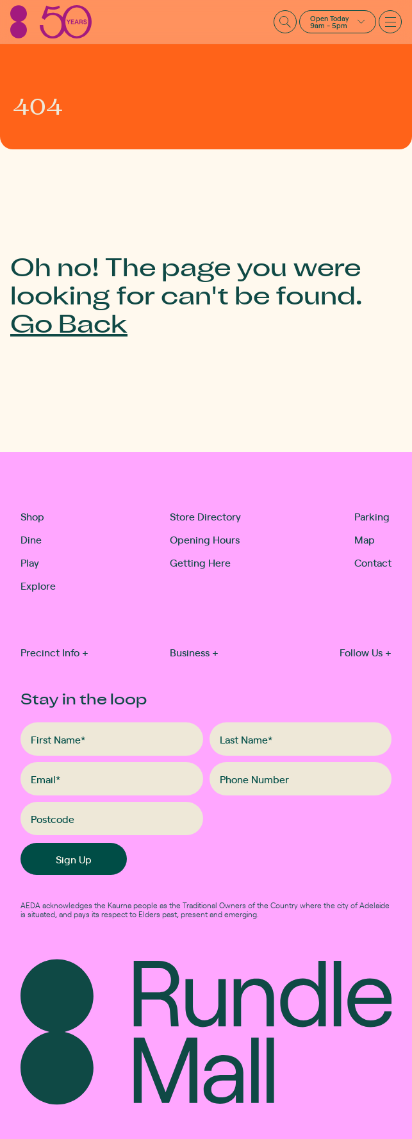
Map (364, 539)
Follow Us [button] (365, 652)
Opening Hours (205, 539)
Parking (372, 516)
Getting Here (200, 562)
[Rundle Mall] (51, 21)
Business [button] (194, 652)
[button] (337, 21)
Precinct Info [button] (54, 652)
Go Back (69, 322)
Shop (32, 516)
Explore (34, 585)
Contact (372, 562)
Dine (31, 539)
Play (30, 562)
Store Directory (205, 516)
